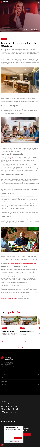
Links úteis (3, 384)
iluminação (4, 177)
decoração (12, 158)
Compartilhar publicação (31, 29)
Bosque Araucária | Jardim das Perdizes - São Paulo (10, 95)
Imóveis (3, 378)
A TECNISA (4, 374)
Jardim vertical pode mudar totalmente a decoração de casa (21, 263)
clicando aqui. (22, 285)
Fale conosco (4, 381)
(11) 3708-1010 (13, 409)
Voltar (3, 8)
